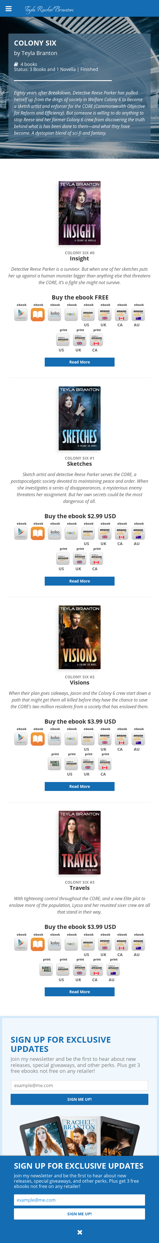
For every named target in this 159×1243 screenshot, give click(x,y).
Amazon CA (96, 339)
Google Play (21, 314)
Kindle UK (105, 314)
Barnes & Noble (54, 764)
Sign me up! (79, 1099)
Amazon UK (80, 339)
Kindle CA (122, 314)
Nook (71, 314)
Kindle (88, 314)
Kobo (54, 314)
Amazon (63, 339)
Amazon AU (113, 969)
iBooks (38, 314)
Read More (79, 362)
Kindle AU (138, 314)
